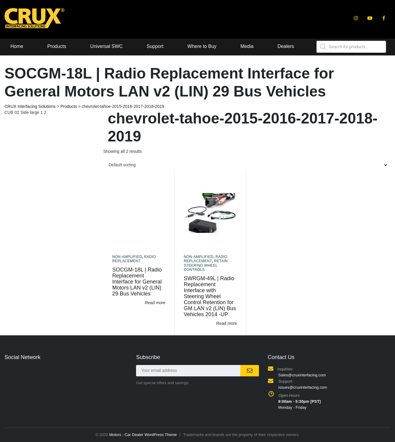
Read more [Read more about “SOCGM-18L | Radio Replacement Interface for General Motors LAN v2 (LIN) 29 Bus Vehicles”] (155, 302)
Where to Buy (201, 46)
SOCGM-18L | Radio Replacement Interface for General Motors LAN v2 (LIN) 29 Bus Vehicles (137, 282)
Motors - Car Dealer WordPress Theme (143, 434)
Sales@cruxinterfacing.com (302, 375)
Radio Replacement (134, 259)
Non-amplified (127, 257)
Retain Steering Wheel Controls (206, 265)
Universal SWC (106, 46)
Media (247, 46)
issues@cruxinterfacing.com (302, 387)
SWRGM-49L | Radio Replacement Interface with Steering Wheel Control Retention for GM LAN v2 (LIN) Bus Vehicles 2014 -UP (210, 296)
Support (155, 46)
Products (56, 46)
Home (16, 46)
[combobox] (247, 165)
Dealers (286, 46)
